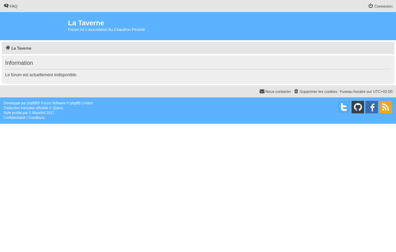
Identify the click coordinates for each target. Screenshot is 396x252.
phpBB (32, 103)
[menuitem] (10, 6)
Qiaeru (58, 108)
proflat (17, 113)
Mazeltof (38, 113)
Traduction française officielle (25, 108)
